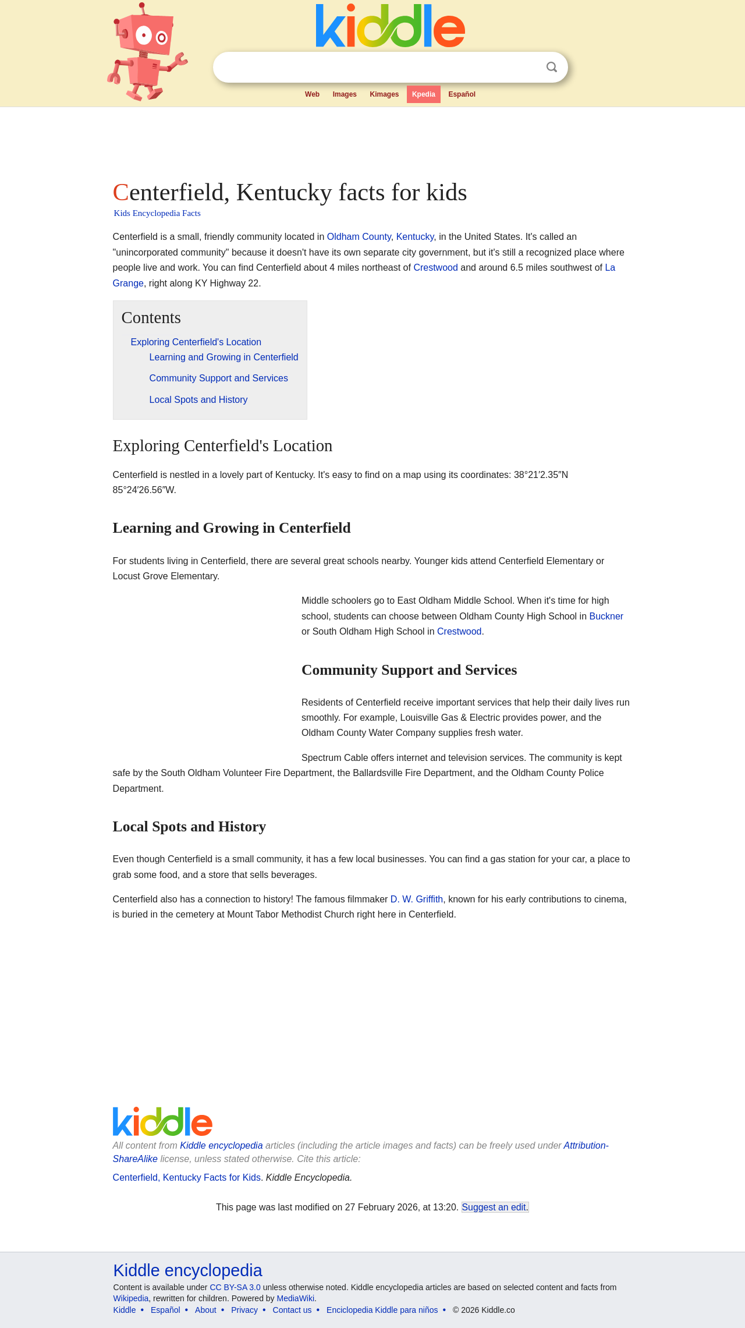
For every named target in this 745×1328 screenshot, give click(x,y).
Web (312, 94)
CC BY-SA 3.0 (235, 1287)
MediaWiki (296, 1298)
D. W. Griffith (417, 899)
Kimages (384, 94)
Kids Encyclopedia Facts (157, 213)
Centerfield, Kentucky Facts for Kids (187, 1177)
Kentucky (415, 237)
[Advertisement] (372, 140)
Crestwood (435, 267)
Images (345, 94)
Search (552, 67)
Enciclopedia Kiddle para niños (382, 1310)
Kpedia (423, 94)
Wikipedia (131, 1298)
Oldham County (359, 237)
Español (462, 94)
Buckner (607, 616)
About (206, 1310)
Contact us (292, 1310)
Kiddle (124, 1310)
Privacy (244, 1310)
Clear (528, 67)
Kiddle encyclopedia (221, 1145)
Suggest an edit (494, 1207)
